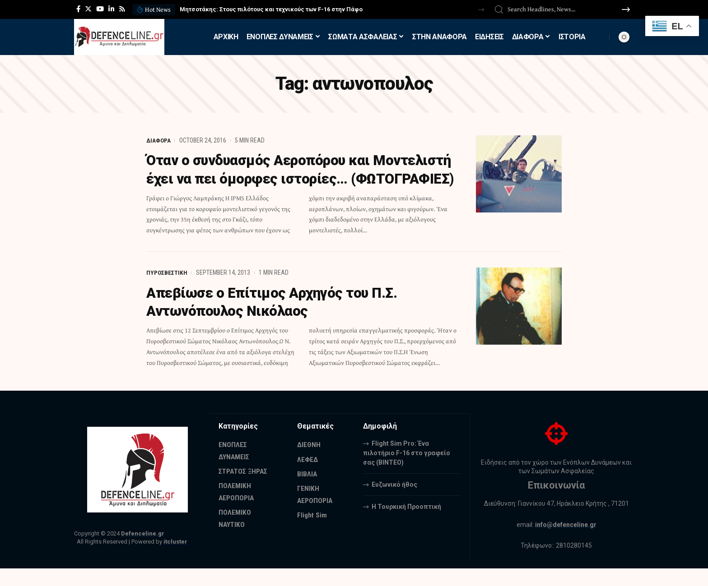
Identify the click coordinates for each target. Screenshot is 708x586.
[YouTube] (100, 9)
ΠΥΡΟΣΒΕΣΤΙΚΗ (167, 290)
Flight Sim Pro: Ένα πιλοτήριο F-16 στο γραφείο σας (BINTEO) (406, 470)
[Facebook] (78, 9)
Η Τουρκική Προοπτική (406, 524)
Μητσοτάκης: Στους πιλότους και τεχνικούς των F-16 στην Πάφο (271, 9)
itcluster (175, 559)
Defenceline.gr (142, 551)
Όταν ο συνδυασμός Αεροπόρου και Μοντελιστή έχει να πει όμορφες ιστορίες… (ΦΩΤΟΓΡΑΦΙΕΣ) (292, 178)
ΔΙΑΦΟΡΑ (158, 140)
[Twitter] (88, 9)
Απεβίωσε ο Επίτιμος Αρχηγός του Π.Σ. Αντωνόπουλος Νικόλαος (275, 319)
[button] (481, 10)
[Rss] (122, 9)
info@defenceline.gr (565, 542)
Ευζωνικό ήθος (394, 502)
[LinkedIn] (111, 9)
